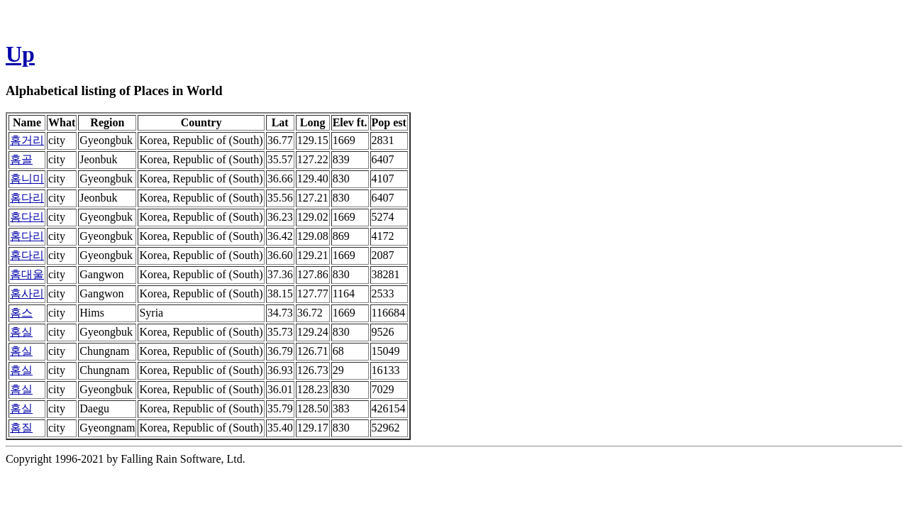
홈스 (21, 313)
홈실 (21, 332)
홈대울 (27, 274)
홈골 (21, 159)
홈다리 (27, 198)
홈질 (21, 428)
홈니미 (27, 178)
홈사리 (27, 293)
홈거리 (27, 140)
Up (20, 54)
